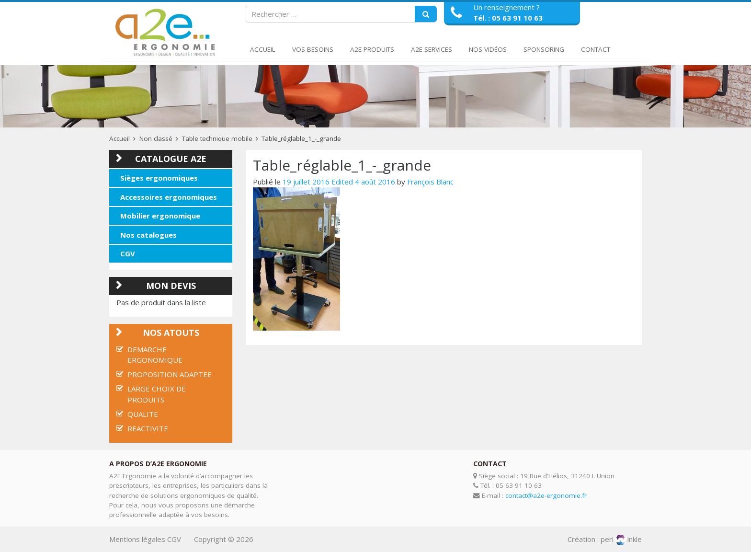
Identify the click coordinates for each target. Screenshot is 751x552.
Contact (595, 49)
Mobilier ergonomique (160, 215)
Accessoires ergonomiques (168, 197)
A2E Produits (372, 49)
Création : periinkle (605, 539)
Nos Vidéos (488, 49)
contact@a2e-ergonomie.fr (546, 495)
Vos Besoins (312, 49)
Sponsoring (543, 49)
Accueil (262, 49)
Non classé (155, 138)
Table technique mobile (217, 138)
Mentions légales (137, 539)
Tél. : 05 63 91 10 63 (508, 18)
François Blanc (430, 181)
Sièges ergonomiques (159, 178)
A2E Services (431, 49)
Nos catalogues (148, 235)
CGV (127, 253)
